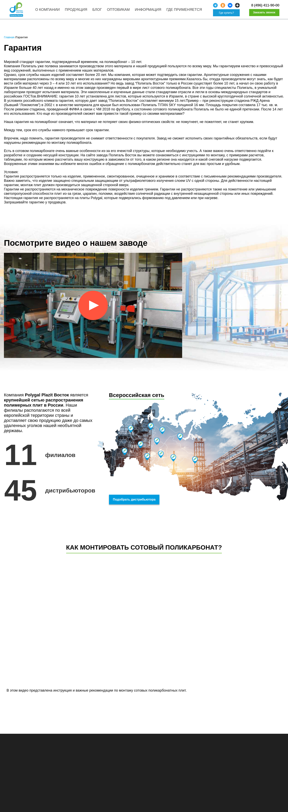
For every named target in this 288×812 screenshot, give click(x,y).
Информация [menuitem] (149, 11)
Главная (9, 39)
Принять (262, 804)
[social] (216, 6)
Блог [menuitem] (98, 11)
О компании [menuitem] (49, 11)
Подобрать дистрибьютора (134, 501)
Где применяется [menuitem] (185, 11)
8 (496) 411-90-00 (264, 6)
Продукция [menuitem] (77, 11)
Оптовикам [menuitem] (119, 11)
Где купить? (227, 13)
